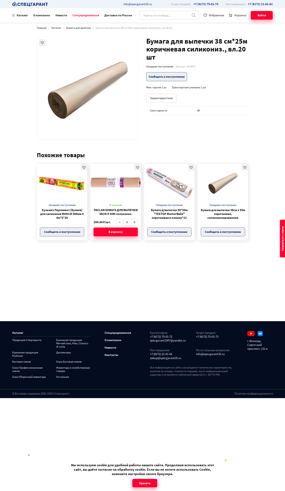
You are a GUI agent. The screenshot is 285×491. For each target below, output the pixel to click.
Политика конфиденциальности (253, 393)
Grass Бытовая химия (69, 361)
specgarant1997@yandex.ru (168, 340)
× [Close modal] (225, 460)
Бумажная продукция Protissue (25, 354)
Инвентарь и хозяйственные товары (73, 369)
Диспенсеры (63, 352)
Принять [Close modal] (144, 483)
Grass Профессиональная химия (27, 369)
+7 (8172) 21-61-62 (161, 354)
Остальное (62, 377)
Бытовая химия (21, 361)
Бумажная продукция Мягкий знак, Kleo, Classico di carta (72, 343)
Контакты (111, 355)
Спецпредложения (85, 15)
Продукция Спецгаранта (27, 340)
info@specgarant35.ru (137, 4)
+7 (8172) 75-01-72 (161, 337)
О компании (41, 15)
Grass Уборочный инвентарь (29, 377)
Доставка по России (118, 15)
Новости (61, 15)
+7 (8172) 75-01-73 (207, 337)
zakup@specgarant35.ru (165, 358)
